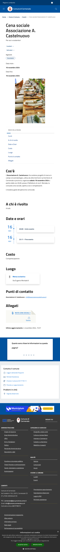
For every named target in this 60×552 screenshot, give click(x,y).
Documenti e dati (9, 452)
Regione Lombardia (9, 2)
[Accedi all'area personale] (52, 2)
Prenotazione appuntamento (43, 489)
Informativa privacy (10, 521)
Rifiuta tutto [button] (37, 544)
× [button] (58, 531)
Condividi (10, 46)
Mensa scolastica (19, 276)
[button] (30, 549)
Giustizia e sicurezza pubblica (13, 461)
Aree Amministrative (11, 435)
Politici (6, 445)
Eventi (24, 17)
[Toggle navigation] (4, 9)
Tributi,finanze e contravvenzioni (14, 464)
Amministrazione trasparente (13, 515)
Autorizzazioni (8, 471)
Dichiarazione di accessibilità (13, 528)
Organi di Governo (10, 432)
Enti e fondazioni (9, 442)
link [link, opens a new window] (48, 541)
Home (4, 17)
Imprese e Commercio (40, 438)
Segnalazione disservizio (41, 493)
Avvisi (35, 468)
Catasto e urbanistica (40, 442)
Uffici (6, 438)
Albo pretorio (8, 518)
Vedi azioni (11, 50)
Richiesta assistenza (40, 499)
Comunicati (37, 465)
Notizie (36, 461)
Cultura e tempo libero (41, 435)
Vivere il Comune (14, 17)
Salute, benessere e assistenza (14, 468)
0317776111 (16, 506)
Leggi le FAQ (37, 496)
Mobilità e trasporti (40, 445)
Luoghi (36, 477)
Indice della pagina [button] (14, 130)
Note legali (7, 525)
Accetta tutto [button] (22, 544)
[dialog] (30, 541)
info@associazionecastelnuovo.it (36, 297)
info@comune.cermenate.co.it (15, 503)
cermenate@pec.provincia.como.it (15, 501)
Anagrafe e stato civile (41, 432)
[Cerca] (56, 9)
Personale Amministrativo (12, 448)
